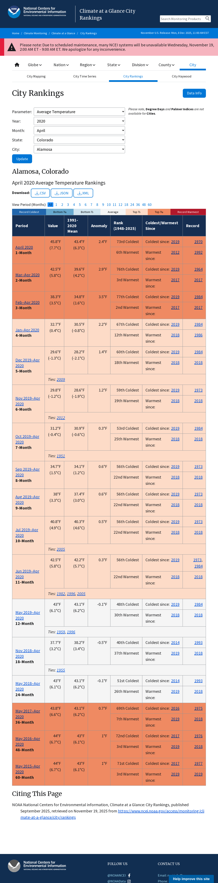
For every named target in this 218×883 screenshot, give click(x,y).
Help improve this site (191, 879)
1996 (71, 593)
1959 (61, 631)
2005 (61, 549)
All (50, 204)
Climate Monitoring (35, 33)
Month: (18, 130)
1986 (198, 334)
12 (120, 204)
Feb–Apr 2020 (27, 302)
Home (15, 33)
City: (16, 149)
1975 (198, 708)
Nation (61, 64)
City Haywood (181, 76)
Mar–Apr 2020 (27, 274)
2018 (175, 334)
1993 (198, 642)
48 (144, 204)
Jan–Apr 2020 (27, 329)
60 (150, 204)
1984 (198, 296)
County (166, 64)
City (192, 64)
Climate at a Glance (63, 33)
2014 (175, 642)
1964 (198, 269)
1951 (61, 455)
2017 (175, 279)
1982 (61, 593)
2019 (175, 241)
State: (17, 139)
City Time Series (84, 76)
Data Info (194, 93)
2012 (175, 252)
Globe (35, 64)
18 (126, 204)
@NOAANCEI (119, 875)
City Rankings (88, 33)
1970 (198, 241)
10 (109, 204)
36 (138, 204)
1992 (198, 252)
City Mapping (36, 76)
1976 (198, 735)
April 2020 (24, 247)
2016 (175, 708)
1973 (198, 390)
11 (115, 204)
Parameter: (22, 111)
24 (132, 204)
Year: (16, 121)
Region (87, 64)
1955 (61, 670)
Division (140, 64)
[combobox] (109, 65)
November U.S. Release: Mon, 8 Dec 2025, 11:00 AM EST (175, 33)
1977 (198, 763)
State (113, 64)
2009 (61, 379)
